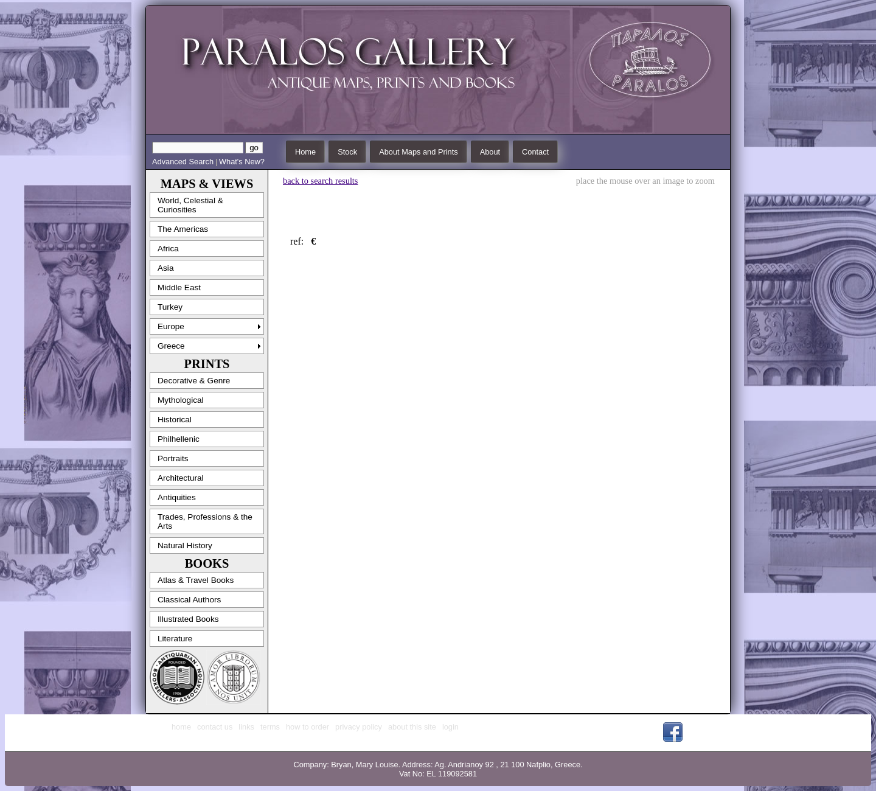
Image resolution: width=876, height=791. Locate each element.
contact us (214, 726)
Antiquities (177, 497)
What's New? (242, 161)
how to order (307, 726)
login (450, 726)
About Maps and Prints (418, 151)
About (490, 151)
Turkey (170, 307)
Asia (165, 268)
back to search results (320, 181)
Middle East (179, 287)
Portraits (173, 458)
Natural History (185, 545)
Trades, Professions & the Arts (205, 521)
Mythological (181, 400)
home (181, 726)
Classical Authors (189, 599)
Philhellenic (179, 439)
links (246, 726)
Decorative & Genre (194, 380)
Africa (168, 248)
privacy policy (358, 726)
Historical (175, 419)
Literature (175, 638)
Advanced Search (183, 161)
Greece (171, 345)
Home (305, 151)
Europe (171, 326)
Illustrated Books (188, 619)
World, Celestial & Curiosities (190, 205)
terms (270, 726)
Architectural (181, 478)
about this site (412, 726)
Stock (347, 151)
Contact (535, 151)
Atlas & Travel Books (196, 580)
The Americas (183, 229)
